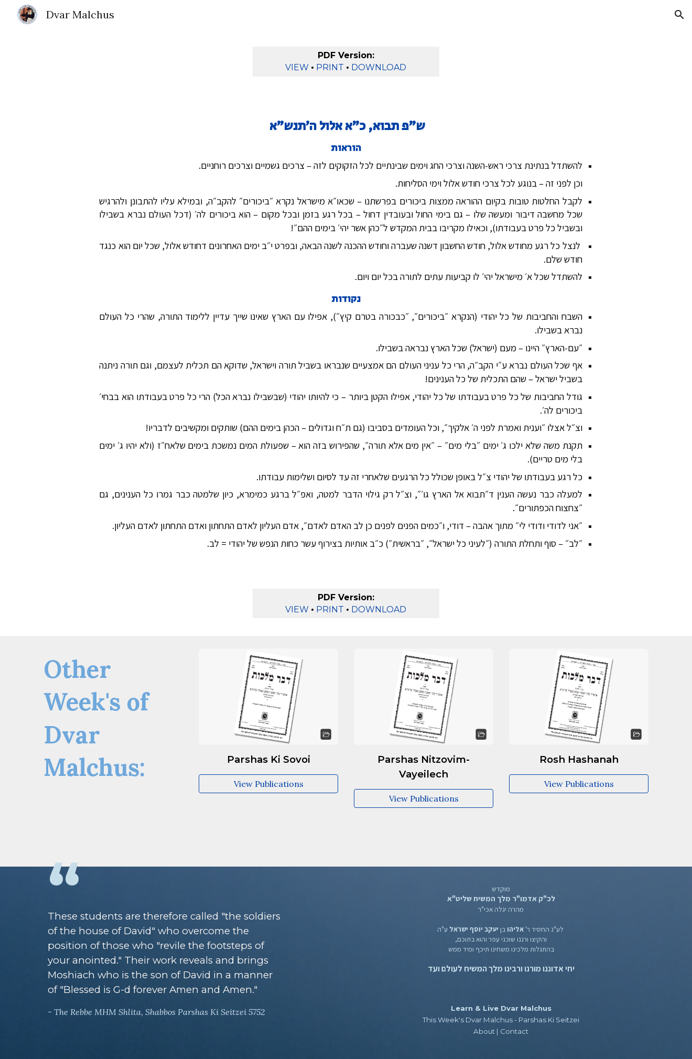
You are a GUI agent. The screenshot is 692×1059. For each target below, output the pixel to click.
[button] (679, 14)
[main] (346, 61)
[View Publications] (268, 783)
